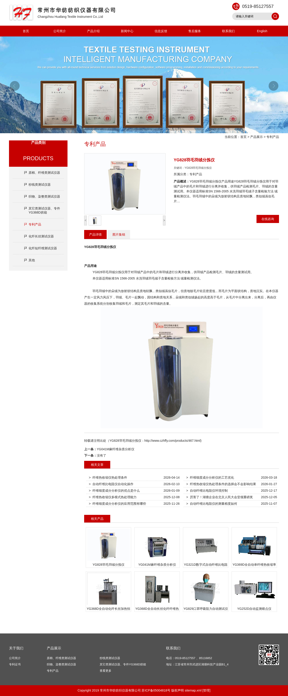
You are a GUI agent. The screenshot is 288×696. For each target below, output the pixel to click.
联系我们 (228, 31)
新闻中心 (127, 31)
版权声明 (177, 690)
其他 (32, 260)
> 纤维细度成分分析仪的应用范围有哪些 (117, 503)
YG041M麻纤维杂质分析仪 (115, 449)
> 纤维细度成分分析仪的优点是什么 (114, 490)
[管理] (206, 690)
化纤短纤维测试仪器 (43, 248)
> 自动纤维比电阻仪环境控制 (207, 490)
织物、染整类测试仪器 (44, 196)
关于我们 (16, 648)
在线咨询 (267, 219)
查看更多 (105, 670)
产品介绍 (93, 31)
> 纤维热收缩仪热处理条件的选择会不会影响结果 (221, 484)
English (262, 31)
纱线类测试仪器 (40, 184)
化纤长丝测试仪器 (41, 236)
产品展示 (256, 137)
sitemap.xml (193, 690)
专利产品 (272, 137)
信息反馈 (161, 31)
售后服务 (194, 31)
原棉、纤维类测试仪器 (44, 172)
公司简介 (59, 31)
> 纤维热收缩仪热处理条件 (108, 477)
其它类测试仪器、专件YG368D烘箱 (44, 210)
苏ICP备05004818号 (156, 690)
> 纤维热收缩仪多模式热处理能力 (113, 497)
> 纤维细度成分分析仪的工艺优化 (210, 477)
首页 (26, 31)
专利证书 (15, 664)
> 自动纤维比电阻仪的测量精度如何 (211, 503)
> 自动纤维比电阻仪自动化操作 (111, 484)
